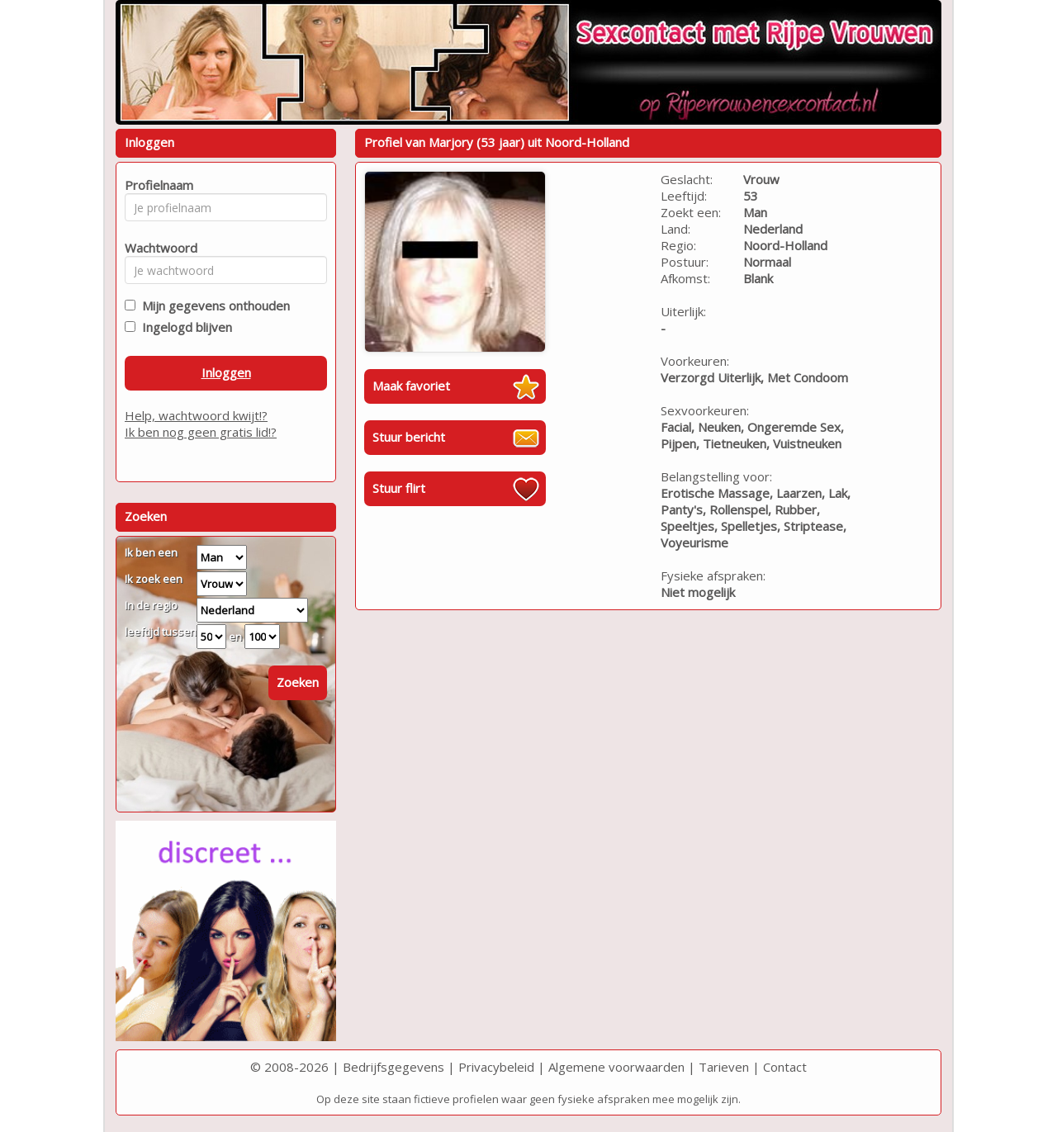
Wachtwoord (156, 247)
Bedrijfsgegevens (393, 1067)
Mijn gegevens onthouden (212, 305)
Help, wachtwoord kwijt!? (196, 415)
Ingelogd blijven (183, 327)
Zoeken (298, 682)
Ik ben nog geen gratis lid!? (201, 432)
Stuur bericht (408, 437)
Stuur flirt (398, 488)
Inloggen (226, 372)
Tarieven (724, 1067)
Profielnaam (156, 185)
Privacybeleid (496, 1067)
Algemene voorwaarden (616, 1067)
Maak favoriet (411, 385)
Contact (785, 1067)
